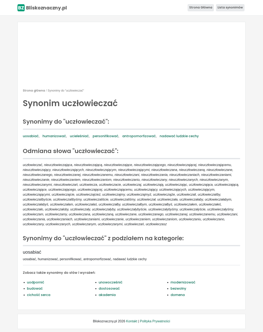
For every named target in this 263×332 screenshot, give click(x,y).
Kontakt (131, 321)
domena (178, 295)
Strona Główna (200, 7)
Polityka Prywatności (155, 321)
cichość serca (38, 295)
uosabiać (31, 136)
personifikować (105, 136)
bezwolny (178, 288)
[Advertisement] (131, 57)
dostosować (109, 288)
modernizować (183, 282)
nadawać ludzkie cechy (179, 136)
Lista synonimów (230, 7)
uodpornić (35, 282)
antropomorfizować (139, 136)
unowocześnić (110, 282)
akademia (107, 295)
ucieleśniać (79, 136)
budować (35, 288)
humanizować (54, 136)
